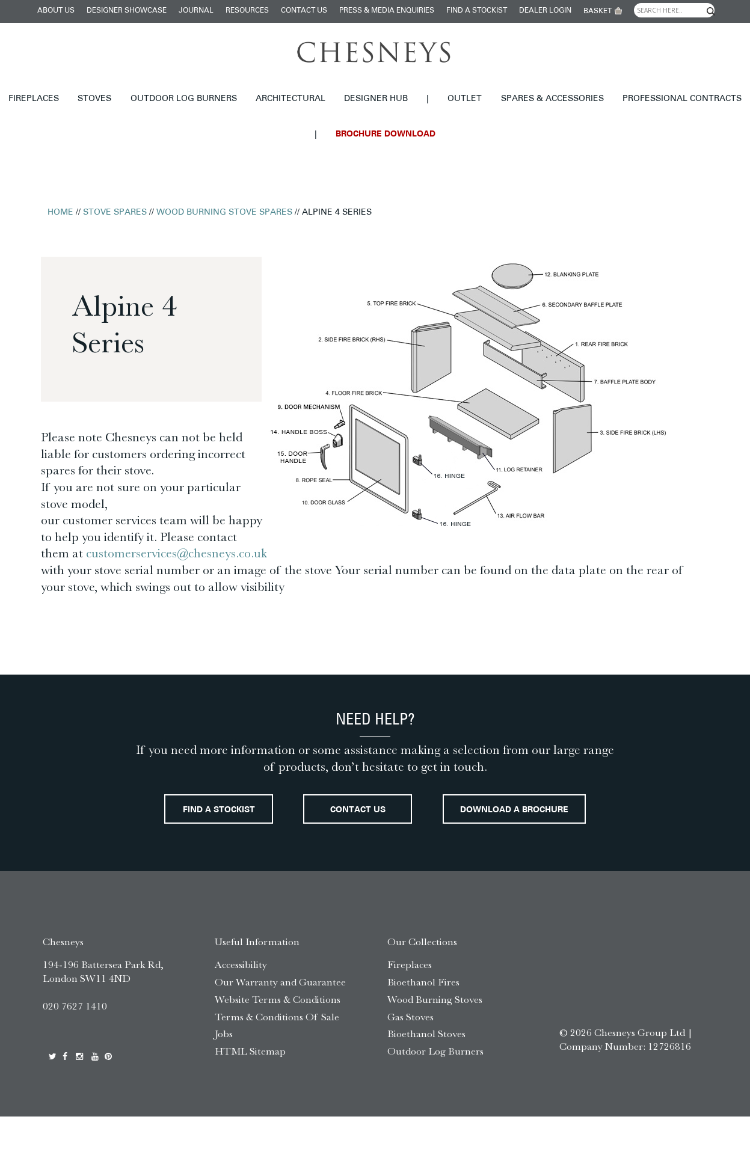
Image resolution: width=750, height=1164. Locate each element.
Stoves (94, 98)
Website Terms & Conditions (277, 1047)
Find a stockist (476, 10)
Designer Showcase (127, 10)
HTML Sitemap (250, 1098)
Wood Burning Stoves (434, 1047)
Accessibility (241, 1012)
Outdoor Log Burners (184, 98)
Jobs (224, 1082)
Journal (196, 10)
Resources (247, 10)
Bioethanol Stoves (426, 1082)
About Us (56, 10)
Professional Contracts (682, 98)
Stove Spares (115, 212)
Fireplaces (33, 98)
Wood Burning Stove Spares (224, 212)
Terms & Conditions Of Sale (277, 1064)
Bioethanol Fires (423, 1029)
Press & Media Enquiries (386, 10)
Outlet (464, 98)
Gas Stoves (410, 1064)
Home (60, 212)
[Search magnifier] (710, 11)
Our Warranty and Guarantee (280, 1029)
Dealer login (545, 10)
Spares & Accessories (552, 98)
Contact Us (304, 10)
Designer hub (376, 98)
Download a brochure (375, 856)
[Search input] (674, 10)
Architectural (290, 98)
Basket (597, 11)
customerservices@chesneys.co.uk (176, 553)
